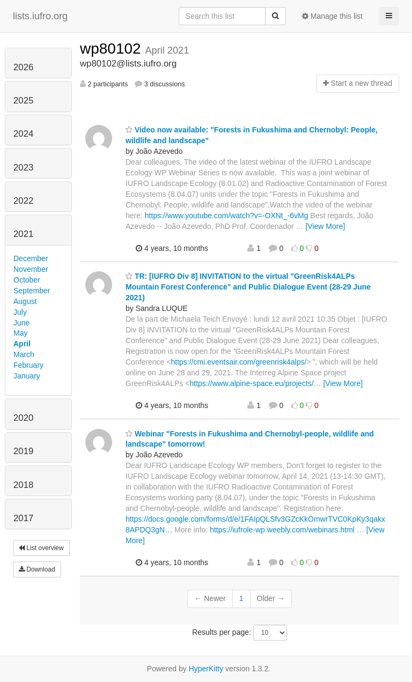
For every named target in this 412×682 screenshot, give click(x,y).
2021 (23, 234)
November (30, 269)
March (23, 354)
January (26, 376)
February (28, 365)
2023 (23, 167)
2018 (23, 485)
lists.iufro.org (40, 16)
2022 (23, 201)
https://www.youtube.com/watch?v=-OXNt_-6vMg (226, 215)
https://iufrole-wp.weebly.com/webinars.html (282, 529)
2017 (23, 518)
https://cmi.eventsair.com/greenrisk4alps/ (238, 362)
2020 (23, 418)
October (26, 280)
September (31, 290)
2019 (23, 451)
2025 (23, 100)
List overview (41, 548)
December (30, 258)
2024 (23, 134)
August (25, 301)
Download (37, 569)
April (22, 343)
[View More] (325, 226)
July (20, 312)
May (20, 333)
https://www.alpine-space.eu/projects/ (251, 383)
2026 (23, 67)
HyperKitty (206, 668)
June (21, 322)
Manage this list (332, 16)
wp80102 (112, 48)
